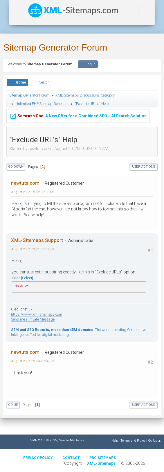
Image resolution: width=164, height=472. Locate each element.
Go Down (16, 167)
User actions (143, 167)
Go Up (13, 405)
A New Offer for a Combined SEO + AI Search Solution (78, 115)
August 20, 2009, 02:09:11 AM (33, 192)
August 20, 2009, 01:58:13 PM (32, 249)
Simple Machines (71, 440)
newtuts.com (25, 183)
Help (114, 440)
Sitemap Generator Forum (55, 47)
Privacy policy (38, 458)
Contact (71, 458)
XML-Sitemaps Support (37, 240)
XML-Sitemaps (101, 463)
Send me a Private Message (33, 319)
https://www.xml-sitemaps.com (36, 314)
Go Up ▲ (154, 440)
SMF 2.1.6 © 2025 (43, 440)
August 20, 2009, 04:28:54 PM (32, 361)
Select (27, 278)
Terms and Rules (132, 440)
